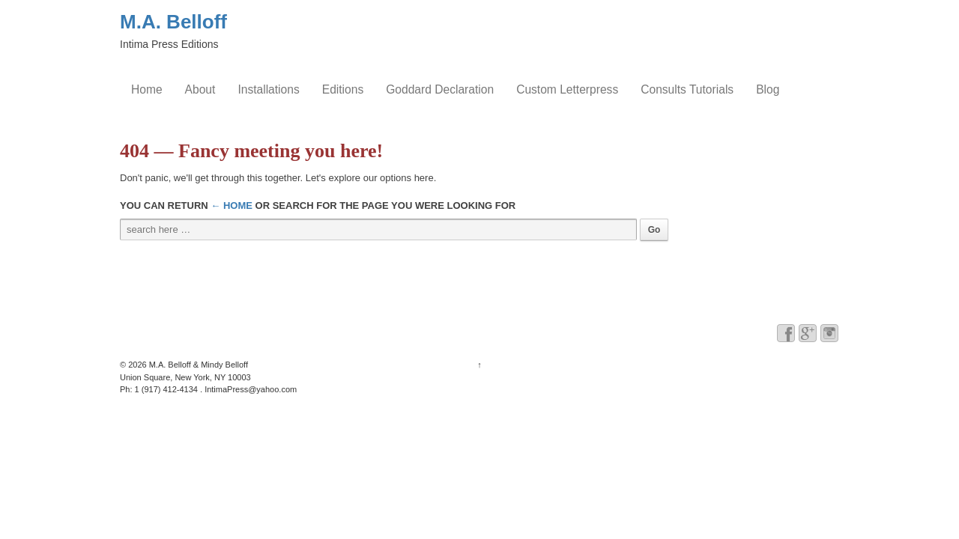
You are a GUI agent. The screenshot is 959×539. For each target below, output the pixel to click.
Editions (342, 89)
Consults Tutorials (687, 89)
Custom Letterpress (567, 89)
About (200, 89)
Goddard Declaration (440, 89)
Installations (268, 89)
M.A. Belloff (173, 21)
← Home (231, 205)
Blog (767, 89)
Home (147, 89)
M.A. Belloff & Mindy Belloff (197, 364)
